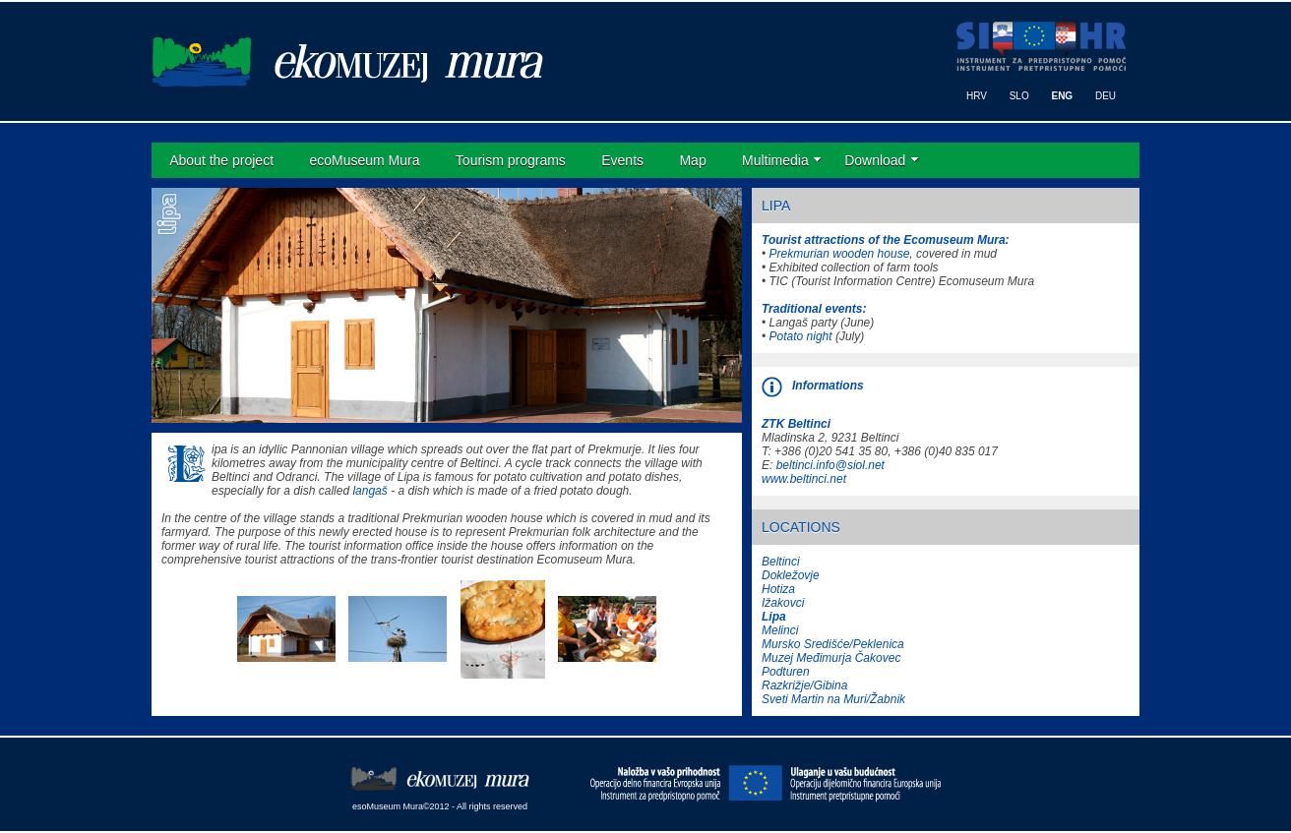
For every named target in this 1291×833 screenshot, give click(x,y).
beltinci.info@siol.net (830, 465)
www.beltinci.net (804, 479)
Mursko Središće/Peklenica (833, 644)
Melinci (780, 630)
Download (874, 160)
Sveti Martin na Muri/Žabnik (833, 699)
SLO (1019, 95)
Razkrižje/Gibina (804, 685)
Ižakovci (783, 603)
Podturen (786, 672)
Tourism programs (511, 160)
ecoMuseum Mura (364, 160)
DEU (1105, 95)
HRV (976, 95)
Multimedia (775, 160)
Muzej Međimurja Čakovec (831, 658)
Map (692, 160)
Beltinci (781, 561)
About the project (221, 160)
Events (622, 160)
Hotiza (778, 589)
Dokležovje (791, 575)
